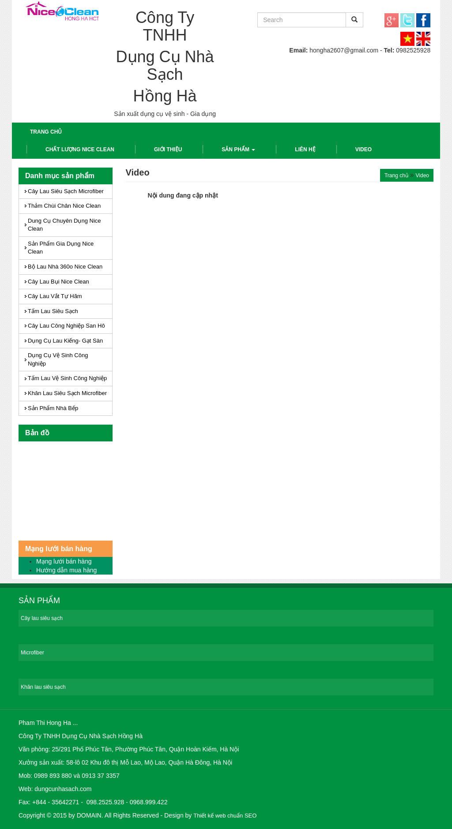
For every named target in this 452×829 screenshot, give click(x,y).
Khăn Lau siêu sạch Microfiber (67, 393)
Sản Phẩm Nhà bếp (53, 408)
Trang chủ (46, 132)
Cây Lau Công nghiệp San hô (66, 325)
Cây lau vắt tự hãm (55, 296)
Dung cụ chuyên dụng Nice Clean (64, 224)
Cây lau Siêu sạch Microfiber (66, 191)
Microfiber (32, 653)
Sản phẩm (238, 149)
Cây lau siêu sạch (42, 618)
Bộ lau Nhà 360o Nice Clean (65, 266)
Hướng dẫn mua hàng (66, 570)
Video (363, 149)
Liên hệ (305, 149)
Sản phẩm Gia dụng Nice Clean (61, 247)
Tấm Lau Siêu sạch (53, 311)
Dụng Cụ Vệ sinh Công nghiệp (58, 359)
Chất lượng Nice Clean (79, 149)
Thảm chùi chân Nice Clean (64, 205)
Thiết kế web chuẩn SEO (224, 815)
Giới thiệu (168, 149)
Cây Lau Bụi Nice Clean (58, 281)
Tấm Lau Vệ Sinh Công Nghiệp (67, 378)
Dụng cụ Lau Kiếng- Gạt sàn (65, 340)
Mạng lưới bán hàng (64, 561)
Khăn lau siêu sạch (43, 687)
